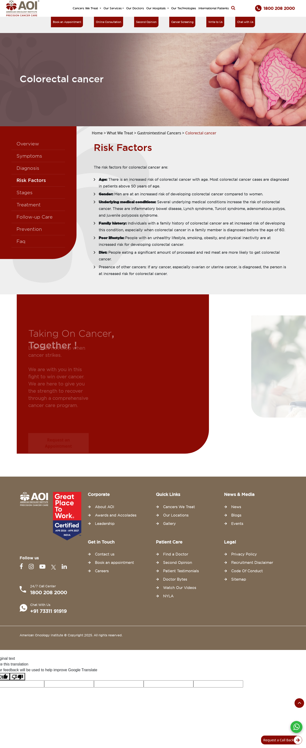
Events (237, 524)
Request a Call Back (281, 740)
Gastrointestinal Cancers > (161, 133)
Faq (20, 241)
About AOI (104, 507)
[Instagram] (32, 566)
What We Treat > (122, 133)
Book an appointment (114, 563)
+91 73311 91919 (48, 611)
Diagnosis (27, 168)
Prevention (29, 229)
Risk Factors (31, 180)
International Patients (213, 8)
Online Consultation (108, 22)
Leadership (105, 524)
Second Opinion (146, 22)
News (236, 507)
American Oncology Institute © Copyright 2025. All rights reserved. (71, 635)
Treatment (28, 204)
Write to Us (215, 22)
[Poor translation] (17, 676)
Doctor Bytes (175, 579)
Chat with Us (245, 22)
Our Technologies (183, 8)
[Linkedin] (64, 566)
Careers (102, 571)
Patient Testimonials (181, 571)
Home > (99, 133)
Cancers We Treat (86, 8)
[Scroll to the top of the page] (299, 703)
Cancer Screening (182, 22)
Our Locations (175, 515)
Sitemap (238, 579)
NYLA (168, 596)
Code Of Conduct (247, 571)
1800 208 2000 (48, 592)
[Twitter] (54, 566)
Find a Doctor (175, 554)
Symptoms (29, 156)
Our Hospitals (156, 8)
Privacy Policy (244, 554)
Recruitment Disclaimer (252, 563)
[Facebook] (22, 566)
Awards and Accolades (115, 515)
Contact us (104, 554)
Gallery (169, 524)
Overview (27, 143)
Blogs (236, 515)
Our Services (113, 8)
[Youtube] (43, 566)
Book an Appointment (67, 22)
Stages (24, 192)
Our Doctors (135, 8)
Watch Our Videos (179, 588)
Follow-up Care (34, 217)
